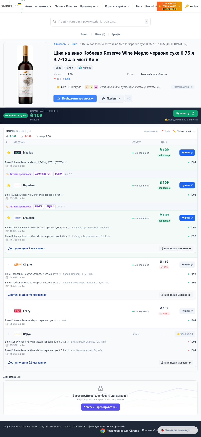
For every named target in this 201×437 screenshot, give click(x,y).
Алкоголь (61, 44)
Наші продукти (116, 426)
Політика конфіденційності (89, 426)
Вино (76, 44)
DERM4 (58, 174)
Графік (116, 34)
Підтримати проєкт (51, 426)
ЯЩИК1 (38, 206)
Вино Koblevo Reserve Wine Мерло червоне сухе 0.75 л (35, 341)
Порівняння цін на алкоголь (20, 426)
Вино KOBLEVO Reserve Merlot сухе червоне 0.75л (33, 195)
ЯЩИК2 (50, 206)
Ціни (100, 34)
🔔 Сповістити (185, 334)
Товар (84, 34)
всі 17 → (70, 174)
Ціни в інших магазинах (176, 248)
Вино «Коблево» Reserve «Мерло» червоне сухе (31, 274)
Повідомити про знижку (75, 98)
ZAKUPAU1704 (43, 174)
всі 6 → (61, 206)
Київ (67, 79)
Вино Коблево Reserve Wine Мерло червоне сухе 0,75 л (36, 227)
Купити (187, 152)
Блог (67, 426)
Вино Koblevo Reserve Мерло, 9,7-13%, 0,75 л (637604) (34, 162)
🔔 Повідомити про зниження (181, 119)
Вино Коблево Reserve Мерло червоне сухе (29, 320)
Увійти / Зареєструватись (100, 407)
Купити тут (185, 113)
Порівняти (110, 98)
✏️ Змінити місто (184, 131)
